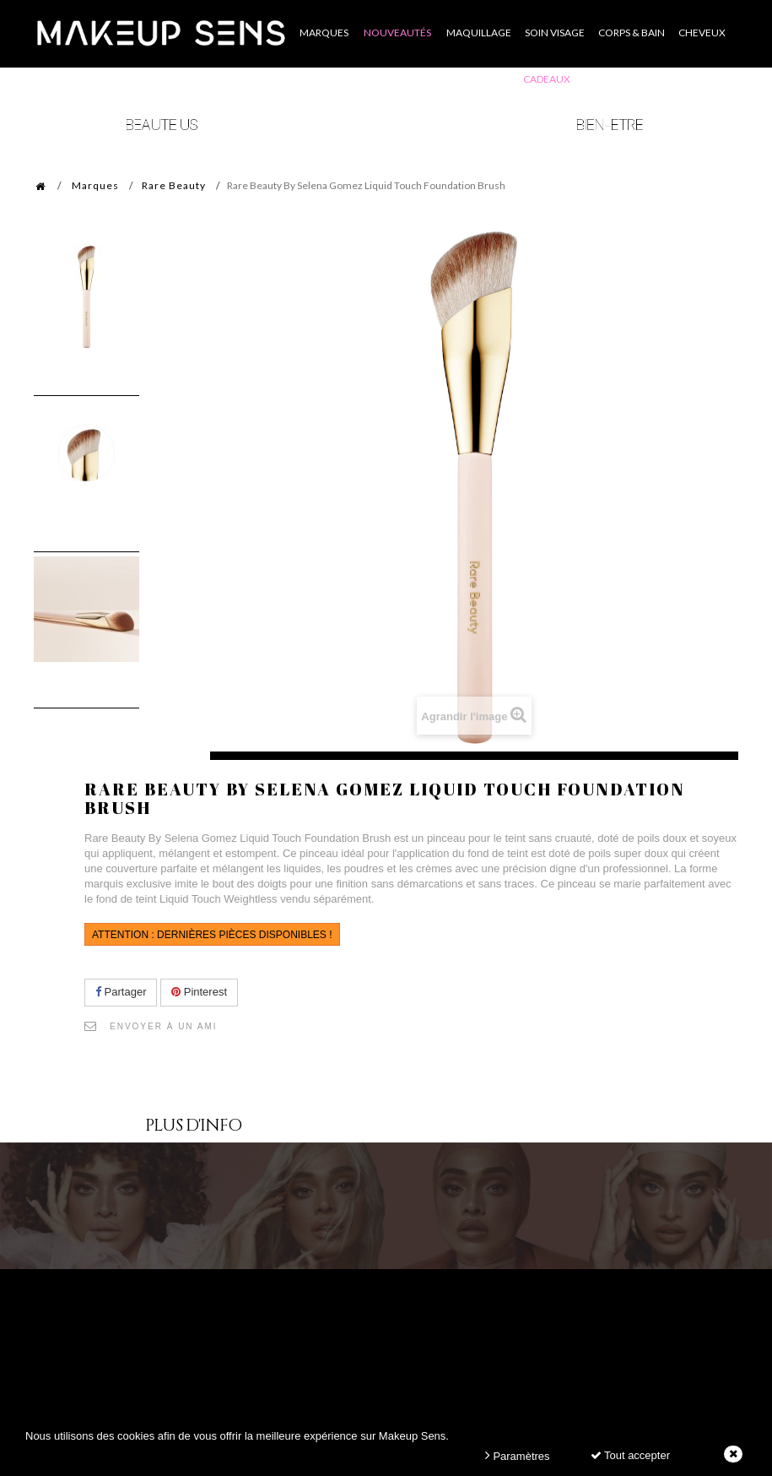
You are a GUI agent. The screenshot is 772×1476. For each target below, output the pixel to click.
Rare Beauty (174, 185)
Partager (120, 991)
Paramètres (517, 1455)
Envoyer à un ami (164, 1026)
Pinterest (199, 991)
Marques (95, 185)
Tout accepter (630, 1455)
